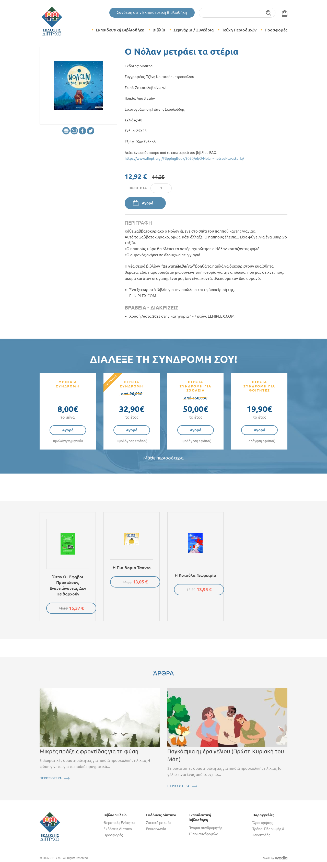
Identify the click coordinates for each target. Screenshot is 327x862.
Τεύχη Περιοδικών (239, 30)
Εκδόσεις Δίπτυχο (117, 829)
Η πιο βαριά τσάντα (132, 567)
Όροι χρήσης (262, 823)
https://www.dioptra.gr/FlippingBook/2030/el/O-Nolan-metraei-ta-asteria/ (184, 158)
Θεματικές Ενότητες (119, 823)
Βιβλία (159, 30)
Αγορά (147, 203)
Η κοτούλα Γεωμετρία (195, 575)
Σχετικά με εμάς (158, 823)
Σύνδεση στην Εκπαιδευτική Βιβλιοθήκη (152, 12)
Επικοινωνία (156, 829)
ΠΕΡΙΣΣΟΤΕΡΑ (51, 778)
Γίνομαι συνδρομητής (205, 828)
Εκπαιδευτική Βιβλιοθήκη (120, 30)
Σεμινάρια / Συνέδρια (193, 30)
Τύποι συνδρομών (203, 834)
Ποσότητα (138, 188)
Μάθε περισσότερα (163, 457)
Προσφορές (276, 30)
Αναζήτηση (268, 12)
